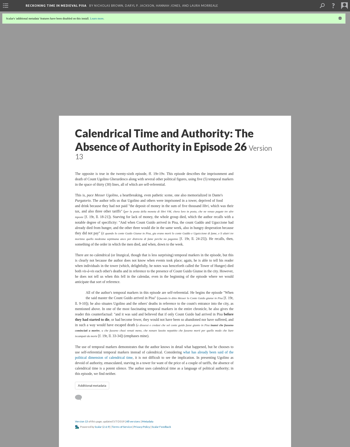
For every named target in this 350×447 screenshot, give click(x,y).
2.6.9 (106, 426)
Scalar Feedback (161, 426)
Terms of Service (122, 426)
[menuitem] (5, 5)
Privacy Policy (142, 426)
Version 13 (81, 421)
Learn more (96, 18)
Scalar (98, 426)
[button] (333, 5)
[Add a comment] (80, 398)
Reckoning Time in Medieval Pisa (57, 5)
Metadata (147, 421)
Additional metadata (92, 385)
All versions (133, 421)
